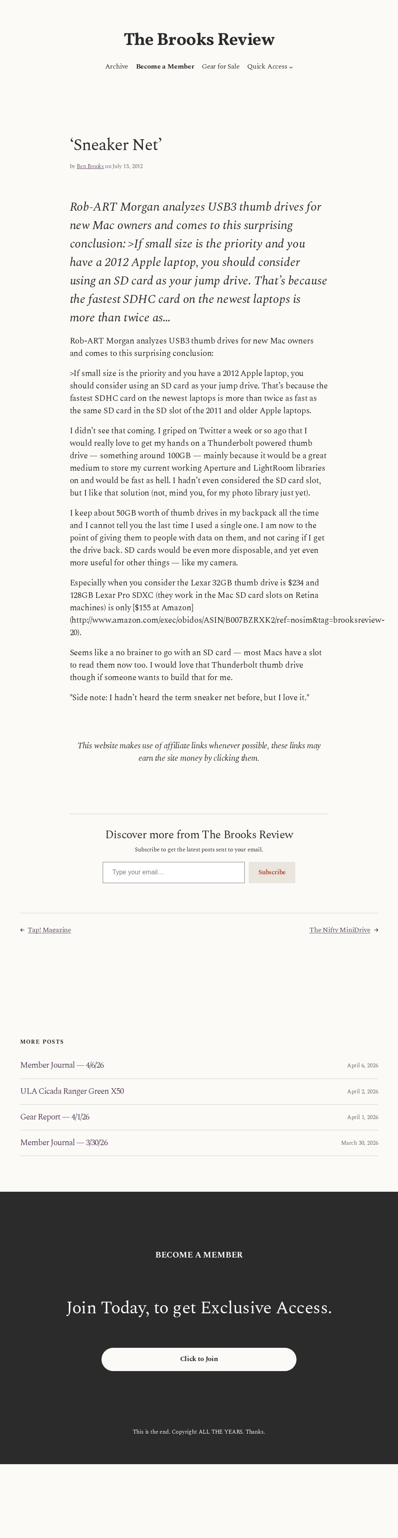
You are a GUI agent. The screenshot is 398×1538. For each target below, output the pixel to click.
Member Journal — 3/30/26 (64, 1143)
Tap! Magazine (49, 930)
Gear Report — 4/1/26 (54, 1117)
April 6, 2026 (362, 1065)
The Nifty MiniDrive (339, 930)
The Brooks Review (199, 40)
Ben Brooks (90, 166)
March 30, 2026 (359, 1143)
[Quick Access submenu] (291, 67)
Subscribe (272, 872)
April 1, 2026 (362, 1117)
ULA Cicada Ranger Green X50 (72, 1091)
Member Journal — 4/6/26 (62, 1065)
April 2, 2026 (362, 1091)
